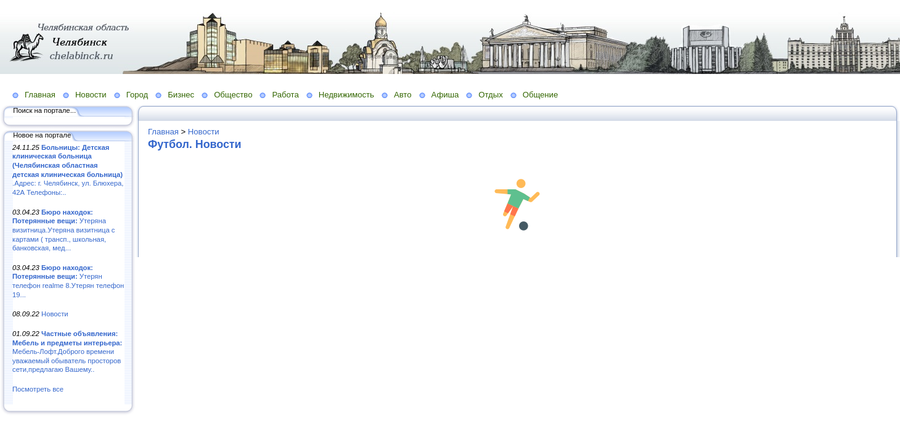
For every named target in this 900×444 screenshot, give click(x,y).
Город (137, 94)
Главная (40, 94)
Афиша (445, 94)
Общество (233, 94)
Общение (540, 94)
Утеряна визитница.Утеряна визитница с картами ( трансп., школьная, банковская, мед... (63, 230)
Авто (403, 94)
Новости (91, 94)
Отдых (490, 94)
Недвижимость (346, 94)
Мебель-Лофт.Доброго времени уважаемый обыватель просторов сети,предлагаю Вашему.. (67, 352)
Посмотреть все (37, 389)
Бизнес (181, 94)
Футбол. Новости (195, 144)
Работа (285, 94)
